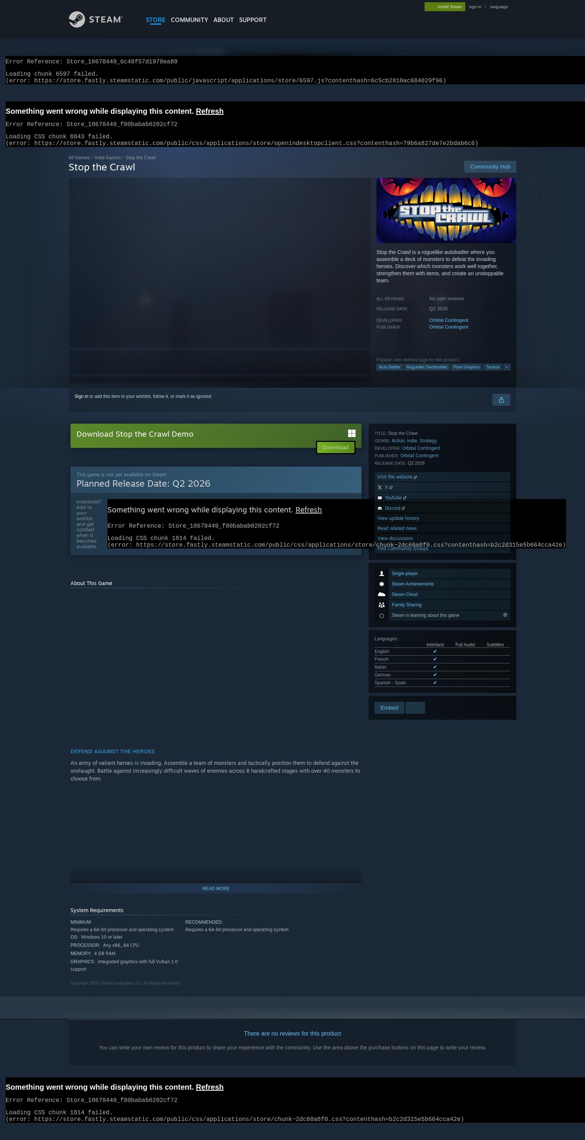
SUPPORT (253, 19)
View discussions (395, 680)
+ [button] (507, 376)
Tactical (493, 376)
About (223, 19)
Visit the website (398, 619)
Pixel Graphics (467, 376)
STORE (156, 19)
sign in (475, 6)
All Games (79, 166)
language (499, 6)
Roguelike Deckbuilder (426, 376)
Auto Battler (389, 376)
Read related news (397, 670)
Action (398, 582)
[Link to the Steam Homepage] (101, 25)
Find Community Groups (403, 690)
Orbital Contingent (448, 329)
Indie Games (108, 166)
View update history (398, 660)
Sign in (81, 405)
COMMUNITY (189, 19)
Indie (412, 582)
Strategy (428, 582)
